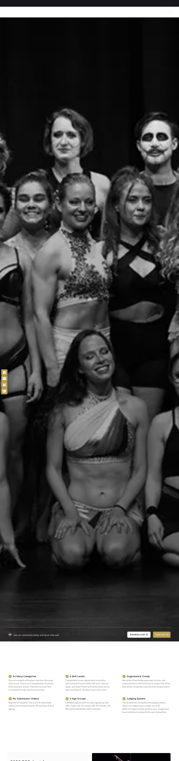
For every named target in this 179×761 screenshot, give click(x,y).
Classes (84, 12)
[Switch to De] (169, 12)
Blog (142, 3)
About (59, 12)
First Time (71, 12)
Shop (123, 12)
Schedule (112, 12)
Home (49, 12)
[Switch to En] (162, 12)
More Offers (98, 12)
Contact (152, 3)
